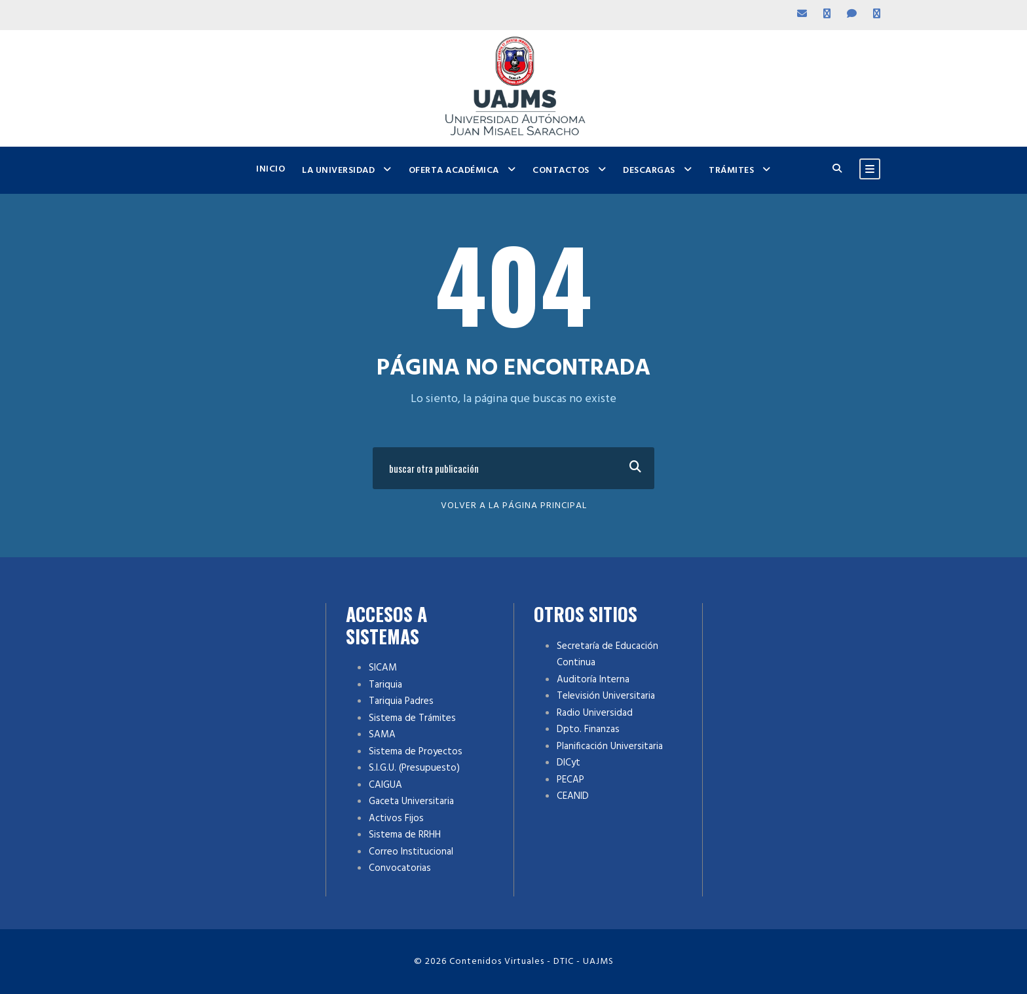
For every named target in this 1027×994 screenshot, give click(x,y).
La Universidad (338, 170)
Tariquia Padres (401, 701)
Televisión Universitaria (606, 696)
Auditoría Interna (593, 680)
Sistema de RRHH (405, 835)
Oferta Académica (454, 170)
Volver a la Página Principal (514, 505)
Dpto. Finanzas (588, 729)
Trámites (731, 170)
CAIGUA (385, 785)
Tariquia (385, 685)
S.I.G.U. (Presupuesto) (414, 768)
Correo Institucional (411, 852)
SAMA (382, 735)
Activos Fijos (396, 818)
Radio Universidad (595, 713)
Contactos (560, 170)
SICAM (383, 668)
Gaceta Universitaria (411, 801)
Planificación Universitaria (610, 746)
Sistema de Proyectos (415, 752)
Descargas (649, 170)
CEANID (573, 796)
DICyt (568, 763)
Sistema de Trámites (412, 718)
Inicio (270, 169)
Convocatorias (400, 868)
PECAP (570, 780)
